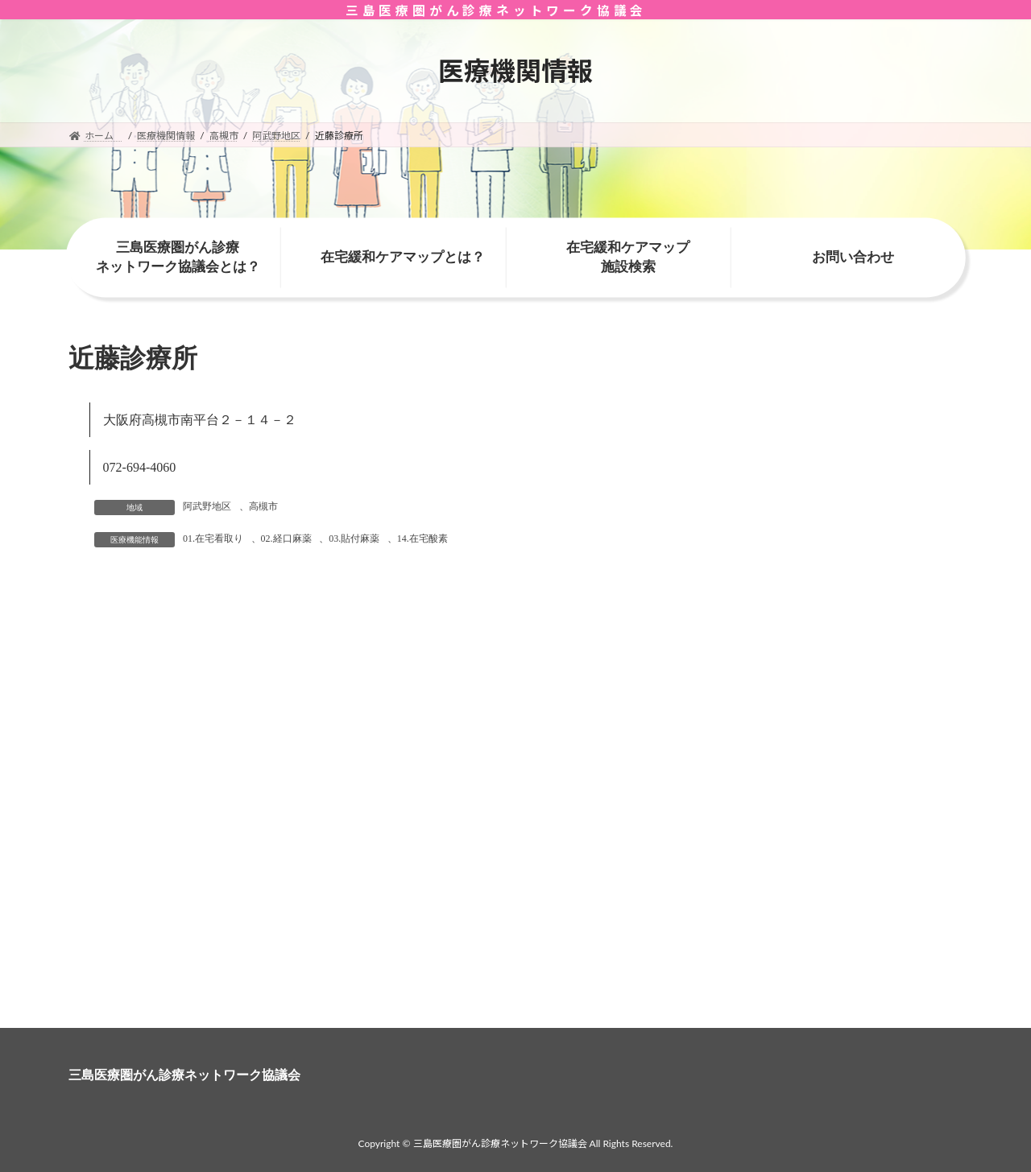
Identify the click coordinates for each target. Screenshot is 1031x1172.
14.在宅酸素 (422, 538)
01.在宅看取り (213, 538)
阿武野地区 (207, 506)
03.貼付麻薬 (354, 538)
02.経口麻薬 (286, 538)
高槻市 (263, 506)
